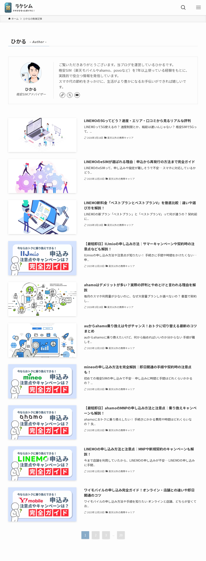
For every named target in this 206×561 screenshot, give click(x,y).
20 (121, 535)
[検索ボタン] (183, 7)
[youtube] (77, 95)
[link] (62, 95)
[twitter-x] (70, 95)
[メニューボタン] (198, 7)
